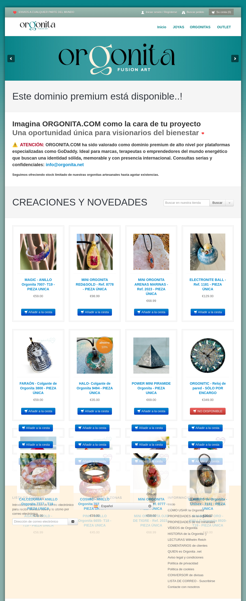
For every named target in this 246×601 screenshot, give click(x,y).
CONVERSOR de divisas (185, 558)
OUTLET (224, 27)
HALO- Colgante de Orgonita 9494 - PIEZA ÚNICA (95, 388)
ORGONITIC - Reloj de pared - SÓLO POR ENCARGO (208, 388)
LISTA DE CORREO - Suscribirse (191, 564)
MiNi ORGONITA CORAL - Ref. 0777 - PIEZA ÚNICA (151, 504)
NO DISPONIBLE (207, 411)
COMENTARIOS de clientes (188, 529)
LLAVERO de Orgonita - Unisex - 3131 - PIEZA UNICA (207, 504)
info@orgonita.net (65, 164)
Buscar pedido (193, 12)
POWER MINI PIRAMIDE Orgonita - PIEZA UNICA (151, 388)
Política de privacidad (183, 546)
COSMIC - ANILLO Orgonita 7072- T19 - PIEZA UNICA (94, 504)
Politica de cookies (181, 552)
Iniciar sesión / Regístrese (159, 12)
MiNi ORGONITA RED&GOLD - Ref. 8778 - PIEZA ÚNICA (95, 284)
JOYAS (178, 27)
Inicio (161, 27)
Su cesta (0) (221, 12)
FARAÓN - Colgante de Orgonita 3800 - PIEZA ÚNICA (38, 388)
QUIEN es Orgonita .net (184, 535)
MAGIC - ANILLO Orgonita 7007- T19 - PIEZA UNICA (38, 284)
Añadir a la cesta (38, 312)
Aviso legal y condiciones (185, 540)
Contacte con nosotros (184, 570)
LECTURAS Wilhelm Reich (187, 523)
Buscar (217, 203)
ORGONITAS (200, 27)
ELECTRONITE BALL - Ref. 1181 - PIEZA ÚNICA (207, 284)
